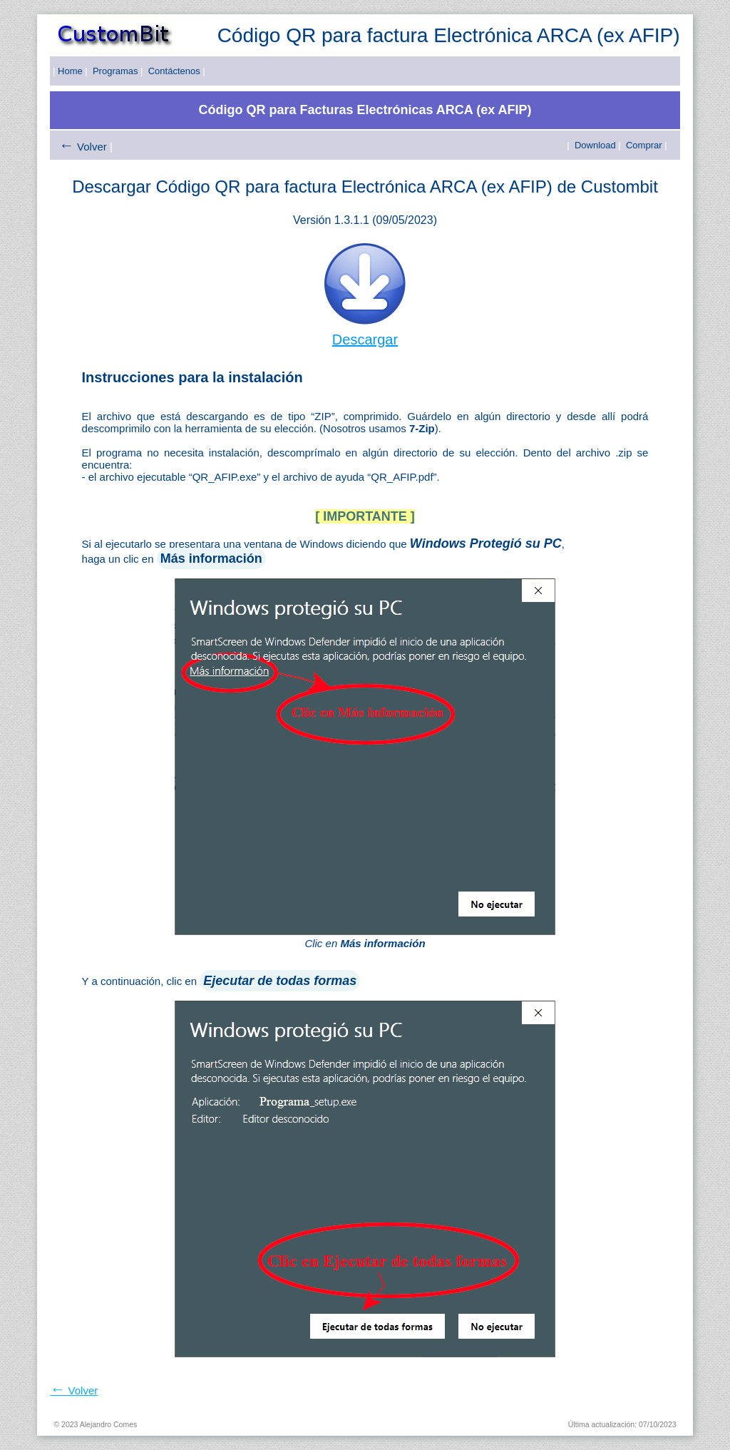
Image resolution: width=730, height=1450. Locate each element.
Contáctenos (174, 71)
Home (70, 71)
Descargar (365, 339)
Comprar (644, 145)
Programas (115, 71)
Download (595, 145)
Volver (92, 147)
